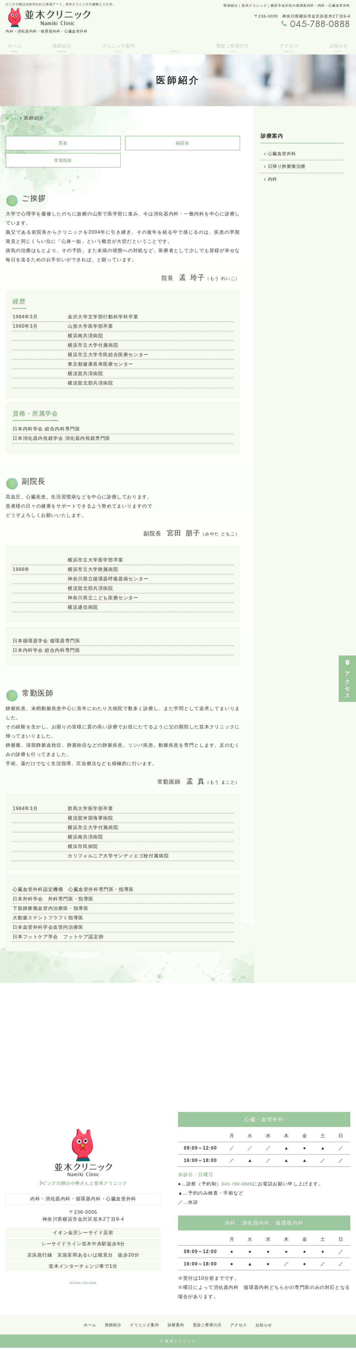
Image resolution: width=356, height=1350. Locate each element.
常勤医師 (63, 161)
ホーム (13, 46)
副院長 (182, 143)
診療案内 (175, 1326)
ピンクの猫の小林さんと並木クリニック (83, 1185)
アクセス (348, 679)
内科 (273, 180)
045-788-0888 (239, 1186)
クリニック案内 (118, 46)
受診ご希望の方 (233, 46)
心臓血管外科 (283, 154)
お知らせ (340, 46)
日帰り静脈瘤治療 (288, 167)
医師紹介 (60, 46)
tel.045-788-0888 (83, 1282)
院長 (63, 143)
